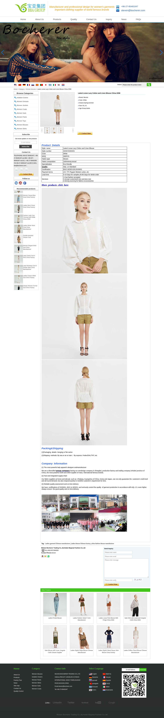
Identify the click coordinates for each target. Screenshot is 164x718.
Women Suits (21, 113)
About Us (39, 19)
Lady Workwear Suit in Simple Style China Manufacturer (30, 268)
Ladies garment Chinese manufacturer (57, 543)
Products (57, 19)
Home (23, 19)
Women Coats (22, 109)
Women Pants (22, 117)
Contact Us (91, 19)
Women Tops (21, 121)
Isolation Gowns (22, 97)
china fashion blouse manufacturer (102, 543)
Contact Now (26, 174)
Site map (16, 685)
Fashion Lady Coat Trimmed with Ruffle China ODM (29, 218)
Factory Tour (18, 680)
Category (21, 89)
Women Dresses (22, 101)
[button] (57, 80)
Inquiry (109, 19)
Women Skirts (22, 129)
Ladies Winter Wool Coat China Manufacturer (29, 228)
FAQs (138, 19)
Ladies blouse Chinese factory (81, 543)
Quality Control (18, 691)
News (123, 19)
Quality (73, 19)
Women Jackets (22, 105)
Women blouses (31, 89)
